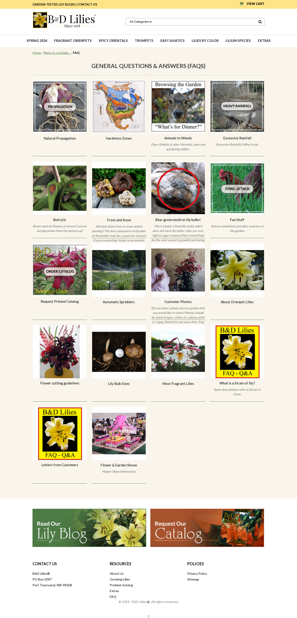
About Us (117, 573)
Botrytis (59, 220)
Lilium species (238, 41)
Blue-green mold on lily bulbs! (178, 220)
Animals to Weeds (178, 138)
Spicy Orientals (113, 41)
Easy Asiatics (172, 41)
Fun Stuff (237, 220)
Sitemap (193, 579)
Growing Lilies (120, 579)
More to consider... (57, 53)
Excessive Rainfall (237, 138)
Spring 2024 (36, 41)
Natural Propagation (60, 138)
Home (36, 53)
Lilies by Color (205, 41)
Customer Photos (178, 302)
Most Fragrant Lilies (178, 383)
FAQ (113, 597)
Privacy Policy (197, 573)
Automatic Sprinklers (119, 302)
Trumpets (144, 41)
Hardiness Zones (119, 138)
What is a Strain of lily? (237, 383)
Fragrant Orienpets (73, 41)
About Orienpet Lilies (237, 302)
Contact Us (87, 4)
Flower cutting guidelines (59, 383)
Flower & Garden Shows (118, 465)
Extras (264, 41)
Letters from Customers (59, 465)
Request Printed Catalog (60, 301)
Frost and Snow (119, 220)
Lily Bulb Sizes (119, 383)
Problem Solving (121, 585)
